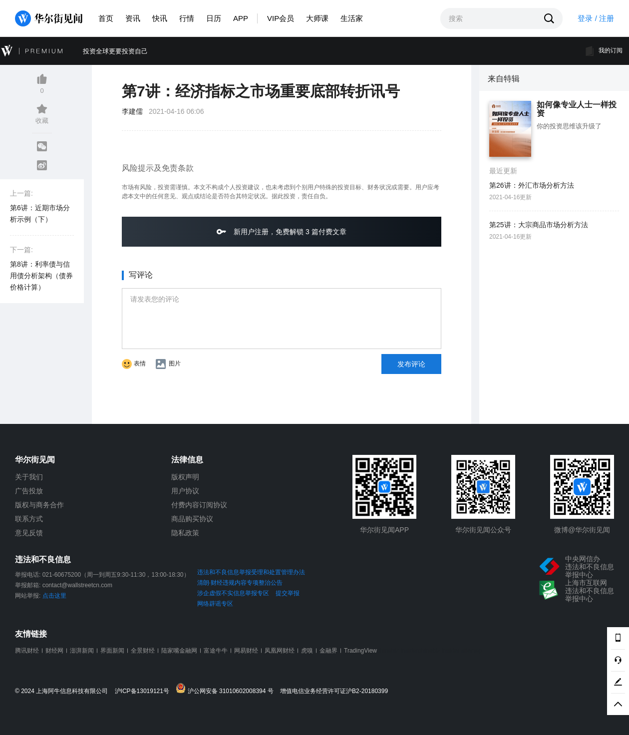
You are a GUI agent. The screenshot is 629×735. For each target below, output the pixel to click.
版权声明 (185, 477)
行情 (186, 18)
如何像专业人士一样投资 (577, 109)
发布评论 (411, 364)
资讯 (132, 18)
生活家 (351, 18)
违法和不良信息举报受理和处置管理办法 (251, 572)
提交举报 (288, 593)
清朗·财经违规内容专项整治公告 (240, 582)
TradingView (360, 650)
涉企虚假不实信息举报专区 (233, 593)
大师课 (317, 18)
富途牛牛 (216, 650)
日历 (213, 18)
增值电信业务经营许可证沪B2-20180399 (334, 691)
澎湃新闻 (82, 650)
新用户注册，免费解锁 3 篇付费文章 (281, 231)
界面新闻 (112, 650)
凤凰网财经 (280, 650)
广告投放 (29, 491)
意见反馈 (29, 533)
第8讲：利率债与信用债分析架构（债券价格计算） (41, 275)
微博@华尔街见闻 (582, 530)
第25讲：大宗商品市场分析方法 (538, 225)
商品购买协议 (192, 519)
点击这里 (54, 595)
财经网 (54, 650)
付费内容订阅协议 (199, 505)
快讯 (159, 18)
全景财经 (143, 650)
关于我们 (29, 477)
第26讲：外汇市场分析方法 (531, 185)
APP (240, 18)
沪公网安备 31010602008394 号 (227, 689)
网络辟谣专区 (215, 603)
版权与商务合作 (39, 505)
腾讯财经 (27, 650)
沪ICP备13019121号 (144, 691)
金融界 (328, 650)
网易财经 (246, 650)
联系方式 (29, 519)
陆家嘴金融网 (179, 650)
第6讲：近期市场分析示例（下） (40, 213)
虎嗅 (307, 650)
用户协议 (185, 491)
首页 (105, 18)
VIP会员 (280, 18)
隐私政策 (185, 533)
